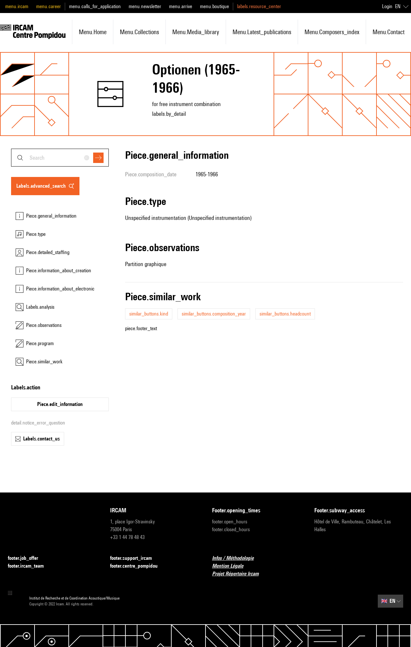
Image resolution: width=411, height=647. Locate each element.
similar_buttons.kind (148, 314)
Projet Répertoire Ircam (239, 574)
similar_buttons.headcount (285, 314)
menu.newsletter (145, 6)
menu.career (48, 6)
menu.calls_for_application (95, 6)
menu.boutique (214, 6)
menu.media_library (195, 31)
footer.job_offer (27, 558)
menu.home (92, 31)
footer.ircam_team (29, 566)
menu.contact (388, 31)
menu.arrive (180, 6)
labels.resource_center (259, 6)
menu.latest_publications (262, 31)
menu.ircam (16, 6)
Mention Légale (231, 566)
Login (387, 6)
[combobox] (60, 158)
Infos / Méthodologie (237, 558)
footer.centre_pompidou (137, 566)
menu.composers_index (332, 31)
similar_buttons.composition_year (214, 314)
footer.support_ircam (135, 558)
